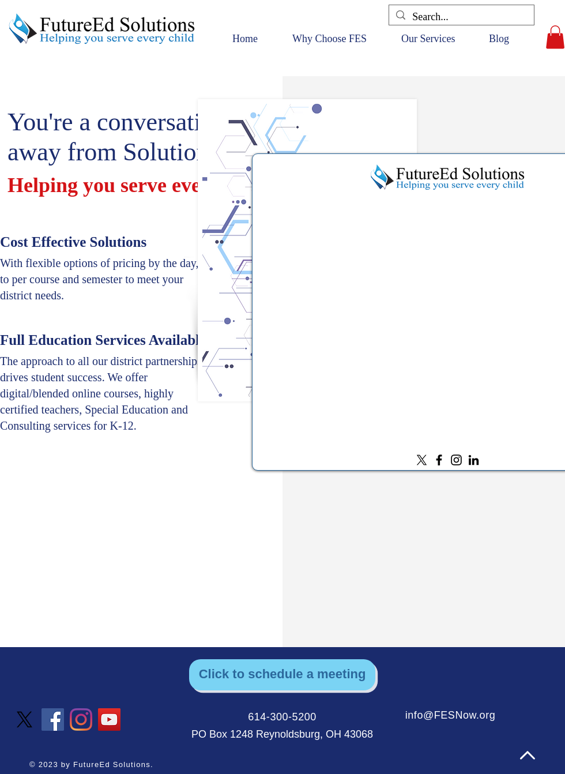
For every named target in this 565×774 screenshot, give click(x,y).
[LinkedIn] (473, 460)
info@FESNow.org (450, 715)
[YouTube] (109, 719)
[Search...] (461, 17)
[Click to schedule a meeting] (282, 674)
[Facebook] (439, 460)
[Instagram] (456, 460)
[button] (555, 37)
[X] (422, 460)
